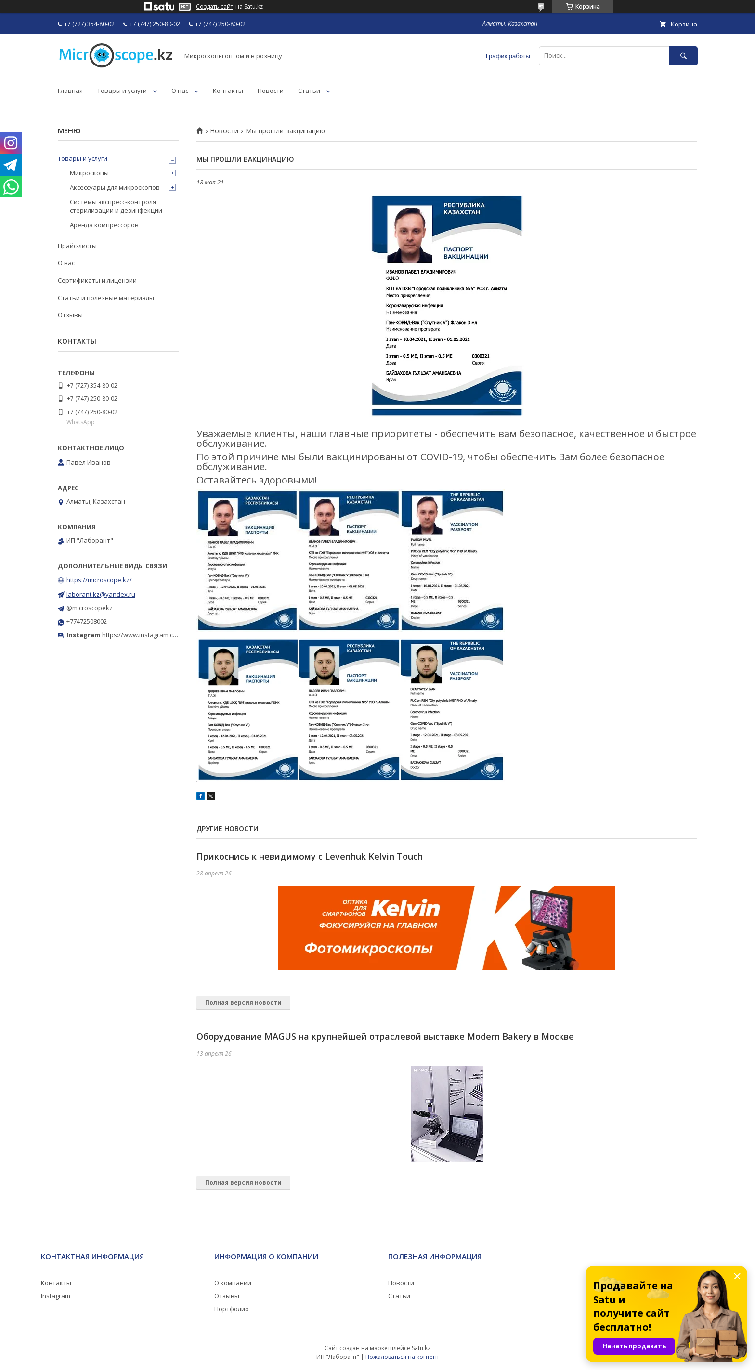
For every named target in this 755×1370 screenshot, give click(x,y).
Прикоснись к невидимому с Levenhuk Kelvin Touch (309, 856)
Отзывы (70, 315)
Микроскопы (89, 173)
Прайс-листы (77, 245)
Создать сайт (214, 6)
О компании (232, 1283)
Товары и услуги (122, 90)
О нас (179, 90)
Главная (70, 90)
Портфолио (231, 1309)
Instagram (55, 1296)
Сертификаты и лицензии (97, 280)
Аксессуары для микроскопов (115, 187)
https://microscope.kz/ (99, 580)
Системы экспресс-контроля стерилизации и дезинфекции (116, 206)
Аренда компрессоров (104, 225)
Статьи (309, 90)
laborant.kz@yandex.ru (100, 594)
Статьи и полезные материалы (106, 297)
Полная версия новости (243, 1002)
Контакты (228, 90)
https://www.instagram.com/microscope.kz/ (165, 634)
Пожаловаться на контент (402, 1357)
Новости (271, 90)
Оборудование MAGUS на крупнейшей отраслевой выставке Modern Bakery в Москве (385, 1036)
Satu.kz (421, 1348)
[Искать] (683, 55)
